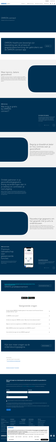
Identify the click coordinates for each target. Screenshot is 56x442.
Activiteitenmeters (4, 429)
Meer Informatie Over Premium (45, 285)
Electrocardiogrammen (4, 431)
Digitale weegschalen (4, 426)
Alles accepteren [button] (44, 439)
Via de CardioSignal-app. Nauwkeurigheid (13, 361)
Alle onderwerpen (22, 421)
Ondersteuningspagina (46, 345)
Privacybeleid (17, 367)
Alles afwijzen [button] (37, 439)
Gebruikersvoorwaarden (10, 367)
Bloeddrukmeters (3, 420)
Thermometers (3, 428)
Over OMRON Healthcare (42, 420)
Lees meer (48, 46)
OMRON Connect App (41, 422)
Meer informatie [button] (11, 439)
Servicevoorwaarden (31, 386)
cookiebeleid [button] (25, 431)
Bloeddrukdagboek (22, 423)
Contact (30, 422)
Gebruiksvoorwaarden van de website (6, 438)
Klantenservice (31, 420)
